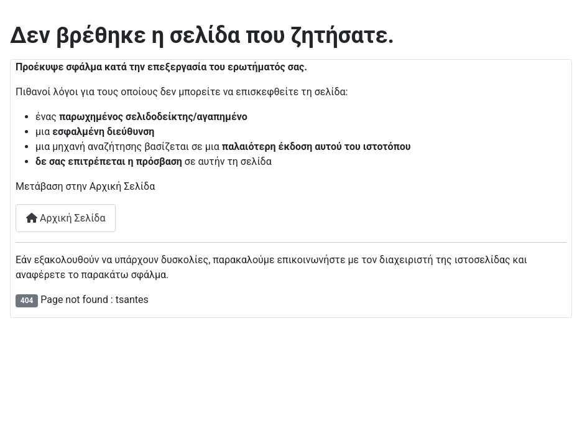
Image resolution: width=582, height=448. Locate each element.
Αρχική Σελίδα (65, 218)
